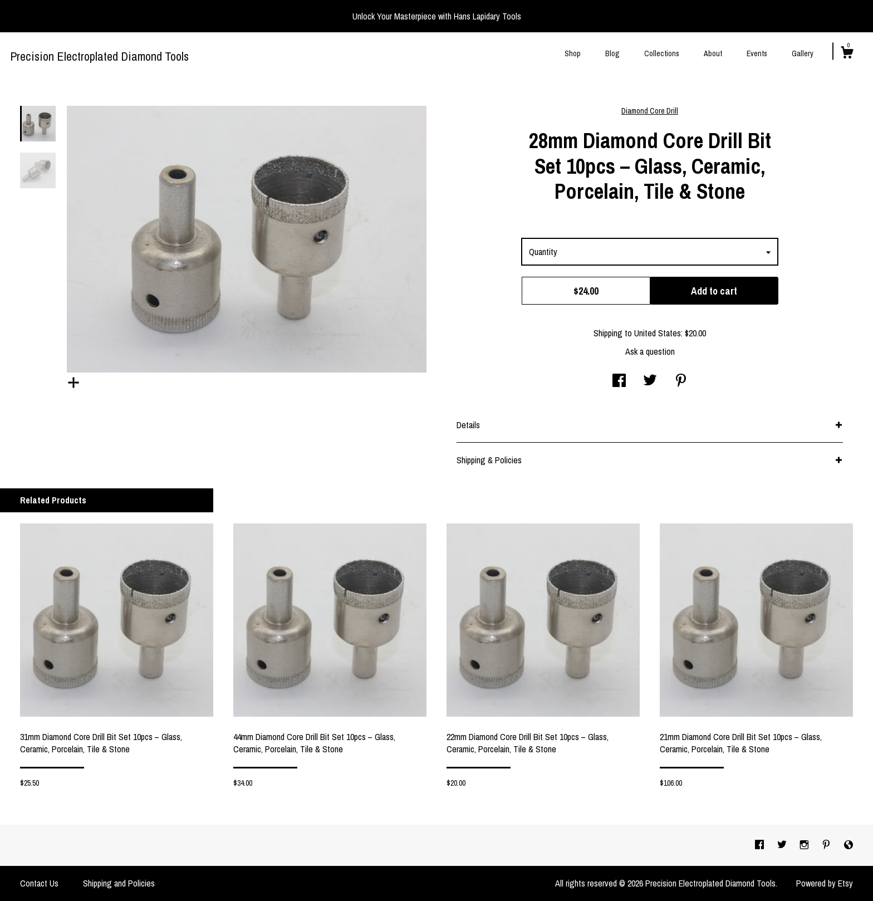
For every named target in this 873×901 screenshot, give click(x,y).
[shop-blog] (848, 845)
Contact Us (39, 883)
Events (757, 53)
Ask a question (650, 351)
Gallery (802, 53)
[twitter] (783, 845)
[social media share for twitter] (650, 381)
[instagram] (805, 845)
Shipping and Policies (119, 883)
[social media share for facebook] (619, 381)
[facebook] (760, 845)
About (713, 53)
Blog (612, 53)
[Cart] (847, 54)
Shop (573, 53)
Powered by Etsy (824, 883)
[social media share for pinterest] (681, 381)
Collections (661, 53)
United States (657, 333)
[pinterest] (827, 845)
